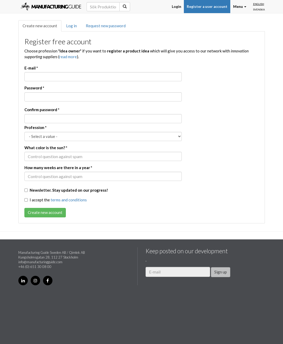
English (258, 4)
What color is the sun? (45, 147)
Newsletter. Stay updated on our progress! (66, 190)
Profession (35, 127)
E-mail (31, 68)
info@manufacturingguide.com (40, 262)
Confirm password (42, 109)
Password (34, 87)
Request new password (106, 25)
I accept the (55, 199)
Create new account (40, 25)
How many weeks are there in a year (58, 167)
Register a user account (207, 6)
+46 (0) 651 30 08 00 (34, 267)
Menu (239, 6)
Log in (71, 25)
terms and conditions (69, 199)
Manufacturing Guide (50, 6)
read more (68, 56)
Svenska (259, 9)
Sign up (220, 272)
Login (176, 6)
